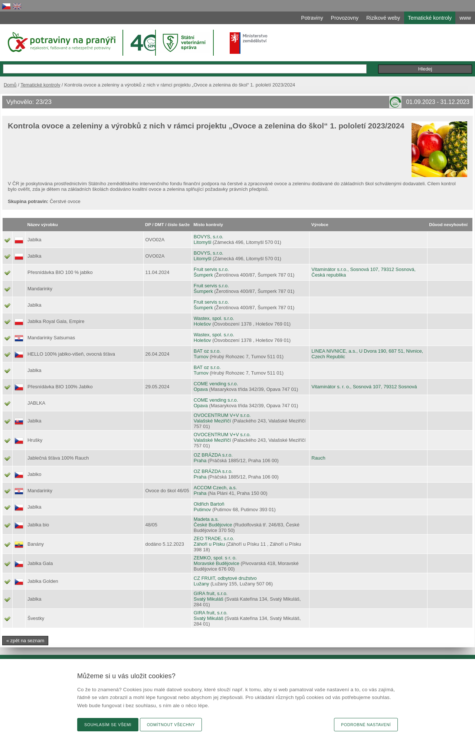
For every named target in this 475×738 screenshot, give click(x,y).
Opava (201, 389)
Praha (200, 460)
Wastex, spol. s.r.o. (214, 318)
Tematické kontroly (40, 85)
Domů (10, 85)
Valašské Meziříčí (212, 421)
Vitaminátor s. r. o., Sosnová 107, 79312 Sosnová (364, 386)
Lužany (201, 584)
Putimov (202, 509)
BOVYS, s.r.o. (208, 236)
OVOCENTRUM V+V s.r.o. (222, 415)
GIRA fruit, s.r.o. (210, 593)
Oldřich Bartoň (209, 504)
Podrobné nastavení (366, 724)
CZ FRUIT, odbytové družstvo (225, 578)
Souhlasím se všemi (107, 724)
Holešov (202, 324)
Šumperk (203, 275)
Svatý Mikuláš (208, 599)
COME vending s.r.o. (216, 383)
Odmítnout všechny (171, 724)
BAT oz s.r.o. (207, 351)
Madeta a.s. (206, 519)
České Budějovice (213, 525)
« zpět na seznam (25, 640)
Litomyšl (203, 242)
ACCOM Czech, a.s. (215, 487)
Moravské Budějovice (216, 563)
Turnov (201, 356)
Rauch (318, 458)
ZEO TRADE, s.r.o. (214, 538)
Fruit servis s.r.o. (211, 269)
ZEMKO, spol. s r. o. (215, 558)
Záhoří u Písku (209, 544)
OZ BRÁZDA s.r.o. (213, 455)
